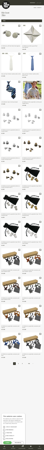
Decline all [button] (18, 442)
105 (29, 363)
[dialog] (13, 430)
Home (35, 7)
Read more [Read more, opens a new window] (14, 423)
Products (39, 7)
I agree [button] (7, 442)
